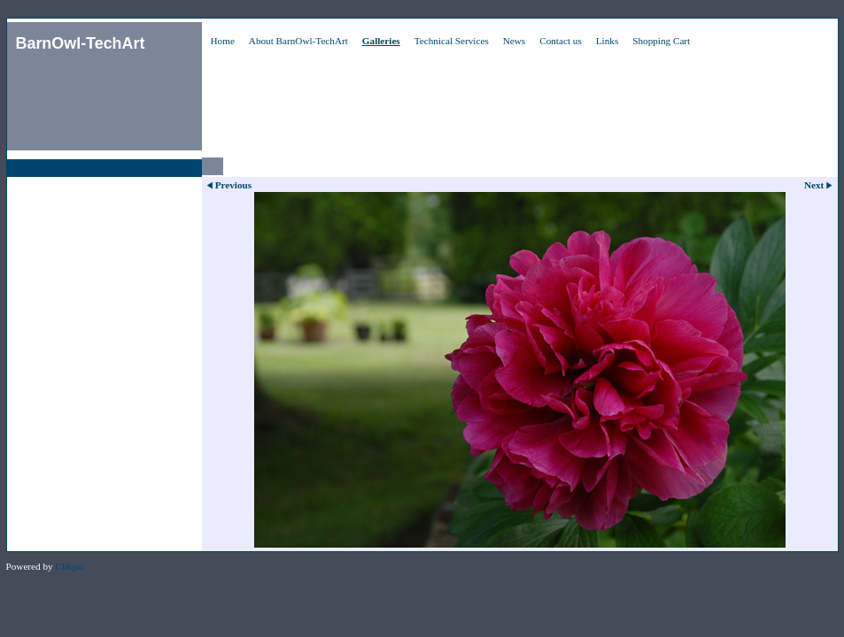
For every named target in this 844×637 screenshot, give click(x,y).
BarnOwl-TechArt (80, 43)
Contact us (560, 40)
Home (223, 40)
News (514, 40)
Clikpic (69, 566)
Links (607, 40)
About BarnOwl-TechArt (298, 40)
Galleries (381, 40)
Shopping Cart (661, 40)
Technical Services (451, 40)
